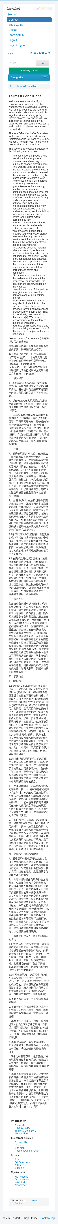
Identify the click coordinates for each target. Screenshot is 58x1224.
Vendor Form (22, 1133)
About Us (20, 1125)
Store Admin (16, 35)
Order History (22, 1179)
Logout (13, 40)
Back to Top (47, 1218)
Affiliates (19, 1165)
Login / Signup (17, 45)
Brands (19, 1159)
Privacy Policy (22, 1128)
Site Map (20, 1148)
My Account (21, 1176)
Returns (19, 1145)
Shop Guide (16, 24)
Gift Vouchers (22, 1162)
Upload (13, 29)
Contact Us (21, 1142)
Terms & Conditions (27, 86)
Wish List (20, 1182)
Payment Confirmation (27, 1150)
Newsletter (21, 1185)
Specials (19, 1168)
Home (12, 14)
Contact (13, 19)
